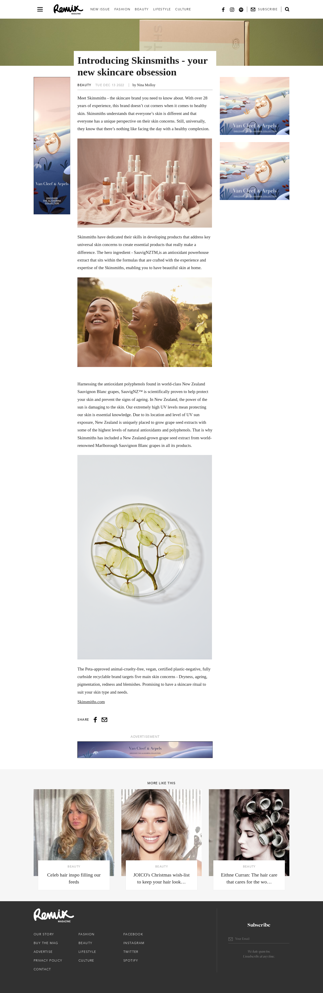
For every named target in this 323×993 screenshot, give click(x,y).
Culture (183, 9)
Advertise (43, 952)
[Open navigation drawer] (40, 9)
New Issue (100, 9)
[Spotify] (241, 9)
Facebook (133, 934)
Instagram (133, 943)
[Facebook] (223, 9)
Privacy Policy (48, 960)
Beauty (141, 9)
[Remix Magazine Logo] (68, 9)
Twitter (130, 952)
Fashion (122, 9)
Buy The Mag (46, 943)
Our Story (44, 934)
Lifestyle (162, 9)
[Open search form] (287, 9)
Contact (42, 969)
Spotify (130, 960)
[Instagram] (232, 9)
